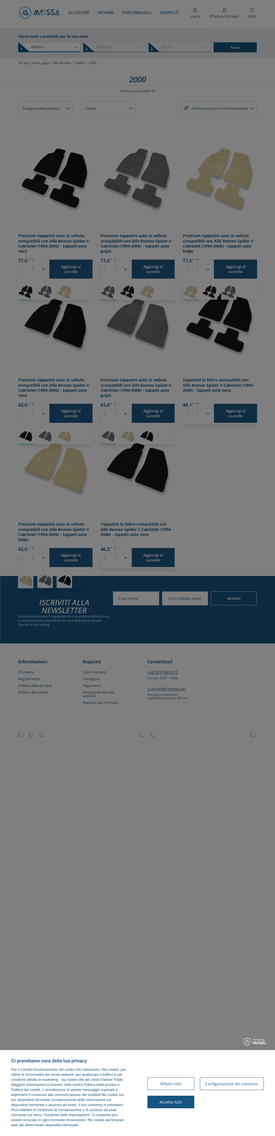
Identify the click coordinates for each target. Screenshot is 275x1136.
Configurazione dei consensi (231, 1083)
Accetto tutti (171, 1102)
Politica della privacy (100, 1085)
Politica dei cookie (25, 1090)
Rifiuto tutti (170, 1083)
